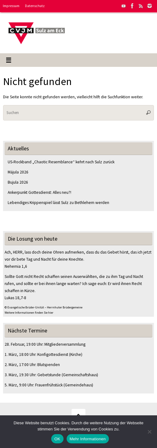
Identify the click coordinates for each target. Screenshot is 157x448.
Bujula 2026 (18, 182)
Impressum (11, 6)
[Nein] (149, 432)
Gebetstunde (49, 374)
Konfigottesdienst (52, 354)
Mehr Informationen (88, 439)
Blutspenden (48, 364)
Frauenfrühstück (49, 385)
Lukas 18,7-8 (15, 297)
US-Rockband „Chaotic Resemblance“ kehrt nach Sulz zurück (61, 162)
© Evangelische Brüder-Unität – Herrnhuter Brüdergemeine (43, 307)
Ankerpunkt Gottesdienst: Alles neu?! (39, 192)
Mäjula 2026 (18, 172)
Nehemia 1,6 (16, 266)
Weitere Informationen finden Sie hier (29, 313)
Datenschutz (35, 6)
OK (57, 439)
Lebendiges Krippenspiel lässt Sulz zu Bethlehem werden (58, 202)
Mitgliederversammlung (64, 344)
